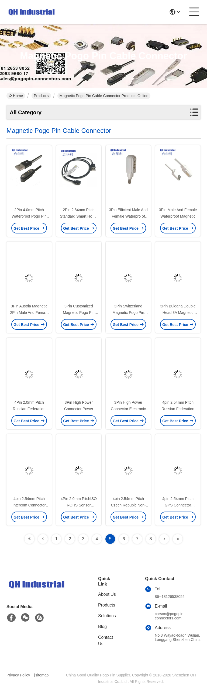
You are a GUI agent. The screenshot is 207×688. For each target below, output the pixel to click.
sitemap (42, 675)
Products (41, 96)
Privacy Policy (18, 675)
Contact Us (105, 640)
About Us (107, 594)
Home (16, 96)
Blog (102, 626)
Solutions (107, 615)
